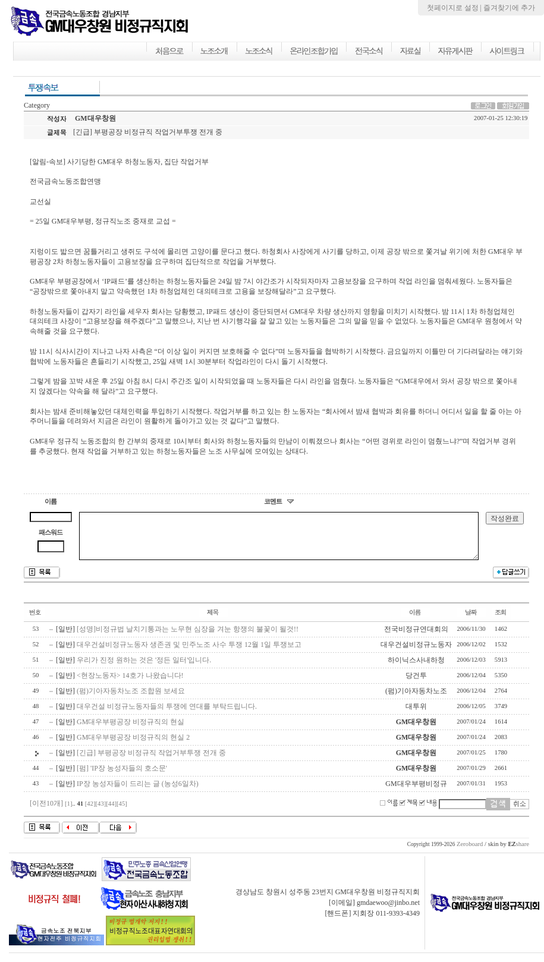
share (518, 853)
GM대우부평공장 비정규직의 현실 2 (133, 746)
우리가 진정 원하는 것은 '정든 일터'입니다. (144, 669)
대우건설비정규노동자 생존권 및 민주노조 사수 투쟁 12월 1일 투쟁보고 (189, 653)
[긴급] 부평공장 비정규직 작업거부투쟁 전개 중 (151, 761)
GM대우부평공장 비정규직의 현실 (130, 731)
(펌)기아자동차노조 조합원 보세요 (131, 700)
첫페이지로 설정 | (455, 8)
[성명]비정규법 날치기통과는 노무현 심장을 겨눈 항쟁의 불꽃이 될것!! (187, 638)
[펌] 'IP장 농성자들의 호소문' (122, 777)
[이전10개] (46, 812)
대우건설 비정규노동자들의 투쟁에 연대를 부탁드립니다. (167, 715)
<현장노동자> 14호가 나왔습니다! (130, 684)
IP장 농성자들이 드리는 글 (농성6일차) (138, 792)
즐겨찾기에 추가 (509, 8)
